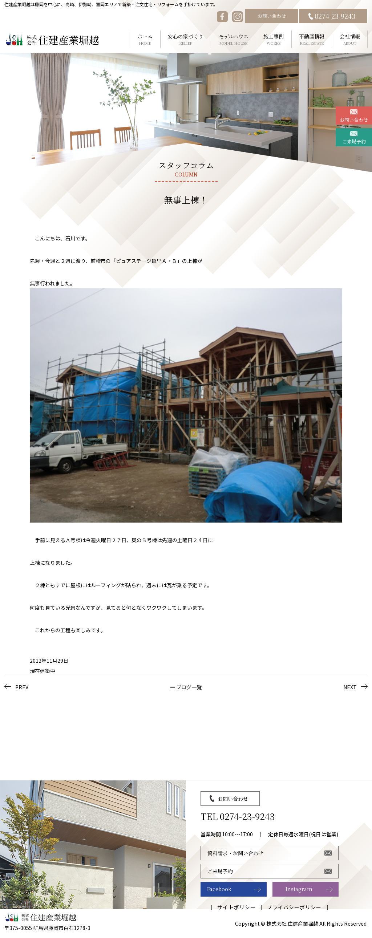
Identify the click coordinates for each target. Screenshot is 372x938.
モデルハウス (233, 39)
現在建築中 (42, 670)
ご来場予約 (354, 141)
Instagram (299, 889)
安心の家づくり (186, 39)
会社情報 (349, 39)
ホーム (145, 39)
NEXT (350, 687)
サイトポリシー (236, 907)
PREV (21, 687)
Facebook (219, 889)
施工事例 (273, 39)
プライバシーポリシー (294, 907)
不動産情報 (312, 39)
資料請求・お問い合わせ (235, 853)
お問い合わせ (272, 15)
